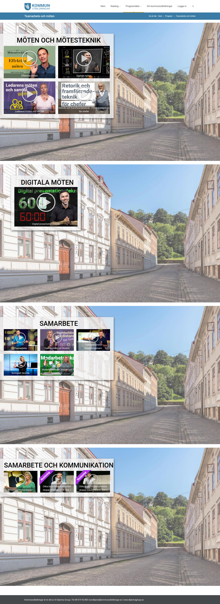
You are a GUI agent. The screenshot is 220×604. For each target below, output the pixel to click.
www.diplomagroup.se (133, 600)
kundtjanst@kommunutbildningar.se (105, 600)
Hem (103, 6)
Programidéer (134, 6)
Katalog (116, 6)
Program (169, 16)
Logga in (182, 6)
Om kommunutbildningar (159, 6)
